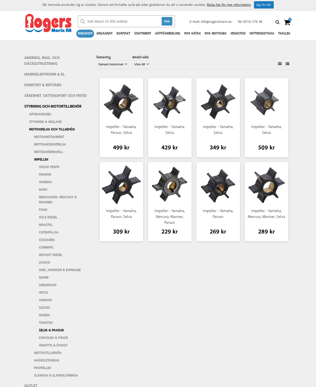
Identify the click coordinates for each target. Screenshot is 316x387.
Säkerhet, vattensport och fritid (55, 96)
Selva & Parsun (51, 330)
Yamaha (45, 300)
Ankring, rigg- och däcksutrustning (42, 61)
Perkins (45, 174)
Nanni (44, 277)
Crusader (47, 240)
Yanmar (45, 182)
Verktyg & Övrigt (53, 345)
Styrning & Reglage (45, 122)
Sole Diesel (48, 217)
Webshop (85, 33)
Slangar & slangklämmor (56, 375)
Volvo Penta (49, 167)
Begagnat (105, 33)
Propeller (42, 368)
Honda (44, 315)
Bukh (43, 189)
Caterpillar (49, 232)
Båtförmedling (167, 33)
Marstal (46, 225)
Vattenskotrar (261, 33)
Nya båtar (192, 33)
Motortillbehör (47, 353)
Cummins (46, 247)
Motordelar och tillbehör (52, 129)
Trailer (284, 33)
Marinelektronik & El (44, 74)
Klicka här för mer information (229, 4)
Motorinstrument (49, 137)
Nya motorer (216, 33)
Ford (43, 209)
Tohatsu (46, 322)
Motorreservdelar (50, 144)
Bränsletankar (46, 360)
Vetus (43, 292)
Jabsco (44, 262)
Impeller (41, 159)
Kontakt (123, 33)
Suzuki (44, 307)
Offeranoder (40, 114)
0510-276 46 (253, 21)
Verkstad (238, 33)
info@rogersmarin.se (216, 21)
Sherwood (47, 285)
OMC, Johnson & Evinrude (60, 270)
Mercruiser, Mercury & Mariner (58, 200)
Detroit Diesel (50, 255)
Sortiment (142, 33)
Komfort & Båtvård (42, 85)
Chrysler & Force (53, 337)
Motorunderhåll (48, 152)
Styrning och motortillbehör (52, 106)
